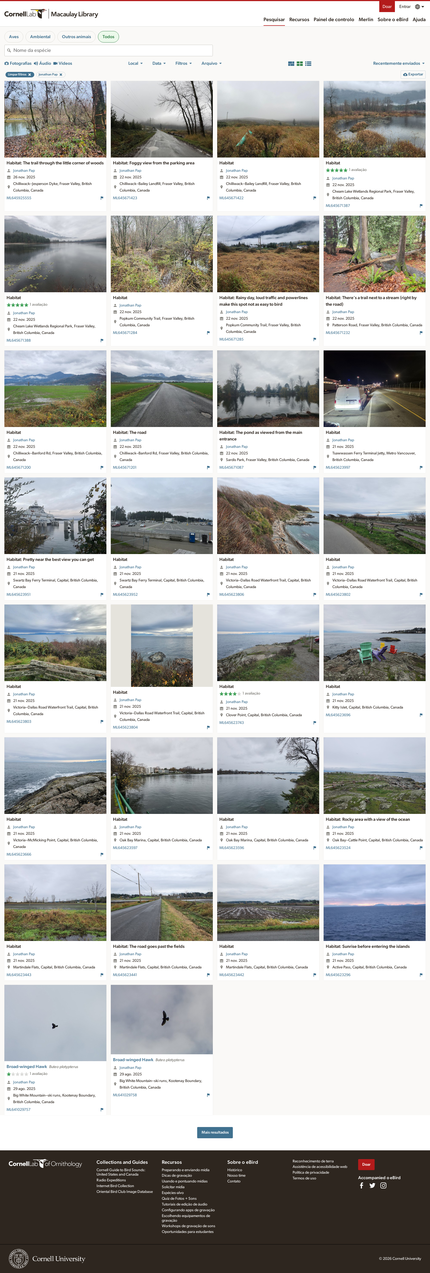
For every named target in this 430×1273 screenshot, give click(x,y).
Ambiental (40, 37)
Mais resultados (215, 1132)
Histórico (234, 1170)
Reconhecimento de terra (313, 1161)
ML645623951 (19, 595)
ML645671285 (231, 339)
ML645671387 (338, 206)
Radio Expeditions (111, 1180)
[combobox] (113, 50)
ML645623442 (231, 975)
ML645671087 (231, 468)
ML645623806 (231, 595)
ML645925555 (19, 198)
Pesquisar (274, 19)
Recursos (299, 19)
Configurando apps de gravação (188, 1210)
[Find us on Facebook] (361, 1185)
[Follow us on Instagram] (383, 1185)
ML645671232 (338, 333)
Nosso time (236, 1176)
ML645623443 (19, 975)
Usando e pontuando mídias (185, 1181)
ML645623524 (338, 848)
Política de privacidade (311, 1172)
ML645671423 (125, 198)
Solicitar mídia (173, 1187)
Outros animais (76, 37)
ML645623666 (19, 854)
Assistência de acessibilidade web (320, 1167)
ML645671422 (231, 198)
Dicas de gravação (177, 1176)
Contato (234, 1181)
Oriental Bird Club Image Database (125, 1192)
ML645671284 (125, 333)
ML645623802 (338, 595)
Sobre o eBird (393, 19)
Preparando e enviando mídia (186, 1170)
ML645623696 (338, 715)
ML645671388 (19, 340)
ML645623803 (19, 722)
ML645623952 (125, 595)
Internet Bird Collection (115, 1186)
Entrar (405, 6)
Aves (14, 37)
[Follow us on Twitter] (372, 1185)
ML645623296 (338, 975)
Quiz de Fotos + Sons (179, 1199)
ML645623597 (125, 848)
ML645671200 (19, 468)
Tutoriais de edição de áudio (184, 1204)
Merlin (366, 19)
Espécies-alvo (173, 1193)
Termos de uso (304, 1178)
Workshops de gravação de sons (188, 1226)
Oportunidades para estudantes (188, 1232)
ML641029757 (18, 1110)
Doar (387, 6)
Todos (108, 37)
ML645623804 (125, 727)
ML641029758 (125, 1095)
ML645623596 (231, 848)
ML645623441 (125, 975)
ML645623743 (231, 723)
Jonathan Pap (24, 171)
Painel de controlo (334, 19)
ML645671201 (125, 468)
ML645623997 (338, 468)
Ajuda (419, 19)
